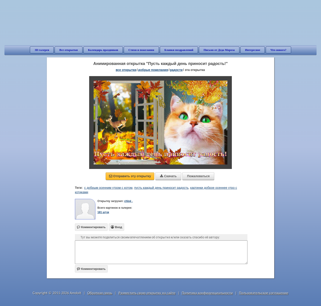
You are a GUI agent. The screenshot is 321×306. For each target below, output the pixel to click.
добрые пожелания (153, 70)
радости (176, 70)
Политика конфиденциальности (207, 293)
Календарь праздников (103, 50)
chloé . (128, 201)
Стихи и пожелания (141, 50)
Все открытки (68, 50)
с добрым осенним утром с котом (108, 187)
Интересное (252, 50)
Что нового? (278, 50)
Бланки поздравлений (179, 50)
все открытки (126, 70)
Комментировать (91, 269)
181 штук (103, 212)
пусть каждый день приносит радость (161, 187)
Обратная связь (99, 293)
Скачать (168, 176)
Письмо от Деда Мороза (219, 50)
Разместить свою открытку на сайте (146, 293)
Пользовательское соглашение (263, 293)
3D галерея (42, 50)
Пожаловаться (198, 176)
